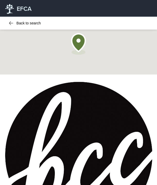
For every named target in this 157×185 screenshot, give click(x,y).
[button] (78, 44)
